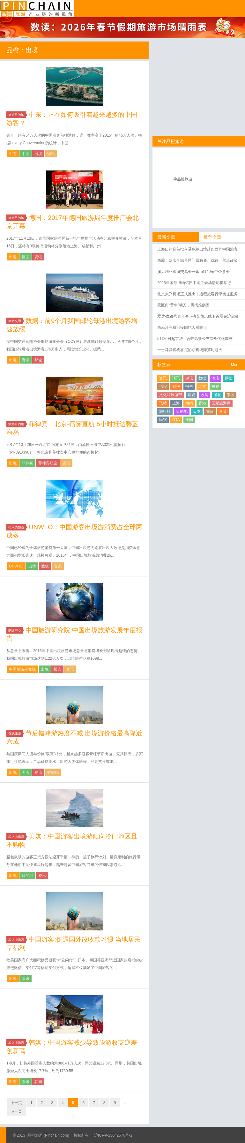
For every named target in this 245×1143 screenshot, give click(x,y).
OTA (176, 419)
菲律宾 (27, 463)
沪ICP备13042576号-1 (113, 1135)
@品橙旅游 (182, 179)
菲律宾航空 (47, 463)
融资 (191, 395)
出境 (38, 154)
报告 (57, 669)
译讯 (51, 154)
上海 (176, 403)
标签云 (164, 364)
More (235, 365)
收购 (204, 395)
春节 (223, 411)
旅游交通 (15, 321)
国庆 (25, 772)
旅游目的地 (17, 115)
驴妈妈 (53, 772)
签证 (210, 411)
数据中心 (15, 630)
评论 (189, 378)
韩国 (38, 1081)
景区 (230, 395)
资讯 (38, 257)
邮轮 (38, 360)
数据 (45, 566)
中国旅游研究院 (22, 669)
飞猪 (163, 403)
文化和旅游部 (170, 395)
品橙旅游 (37, 8)
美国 (189, 419)
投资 (215, 386)
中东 (13, 154)
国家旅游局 (221, 403)
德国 (25, 257)
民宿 (163, 419)
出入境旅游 (17, 527)
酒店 (215, 378)
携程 (163, 386)
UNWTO (16, 566)
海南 (189, 403)
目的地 (27, 875)
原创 (228, 378)
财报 (176, 386)
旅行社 (165, 411)
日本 (197, 411)
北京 (202, 386)
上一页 (16, 1103)
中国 (25, 154)
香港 (202, 403)
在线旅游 (15, 733)
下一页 (16, 1111)
